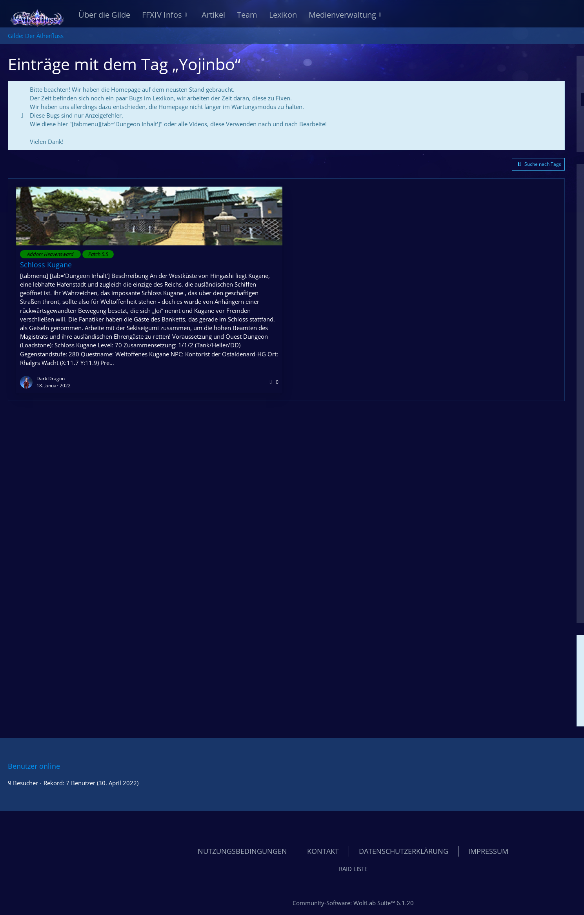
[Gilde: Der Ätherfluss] (37, 15)
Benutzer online (34, 766)
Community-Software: (353, 903)
